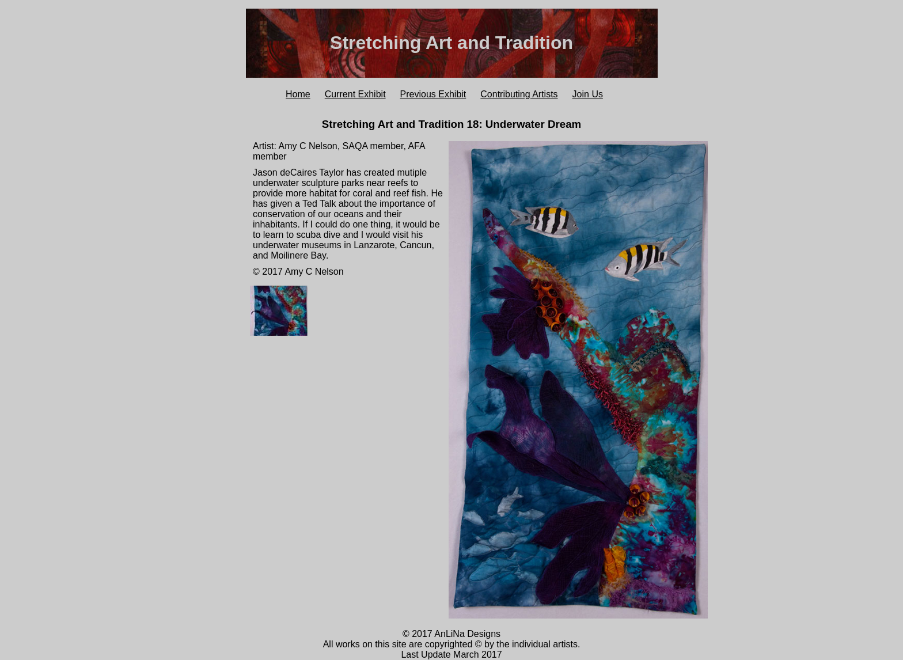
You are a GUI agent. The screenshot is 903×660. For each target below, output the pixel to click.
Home (298, 94)
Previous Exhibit (433, 94)
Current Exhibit (355, 94)
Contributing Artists (518, 94)
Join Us (587, 94)
